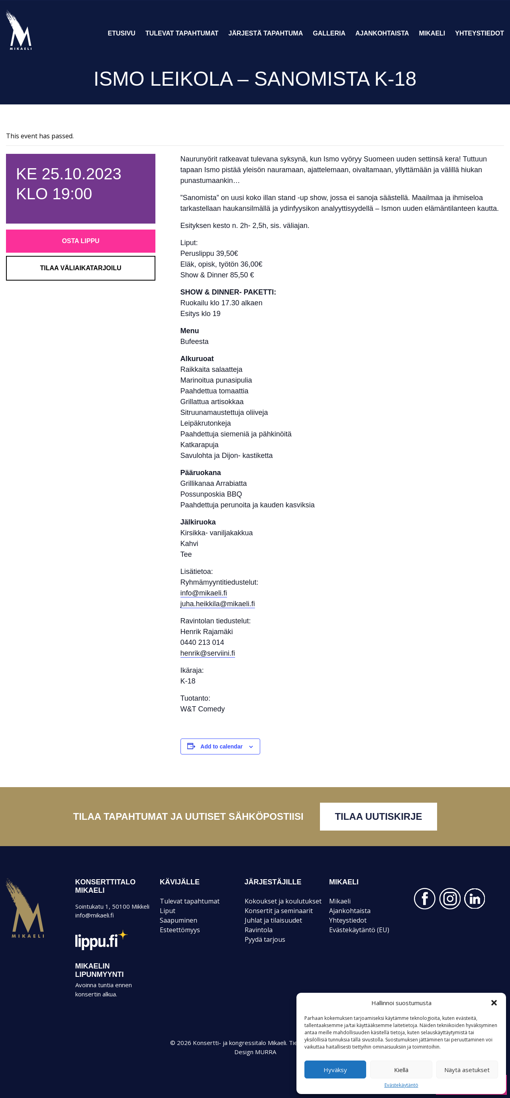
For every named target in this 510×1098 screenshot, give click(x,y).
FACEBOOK (424, 898)
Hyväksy (335, 1070)
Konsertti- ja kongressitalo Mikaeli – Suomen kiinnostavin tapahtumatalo (32, 49)
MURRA (265, 1052)
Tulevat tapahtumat (181, 33)
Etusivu (121, 33)
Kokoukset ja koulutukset (283, 901)
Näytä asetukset (467, 1070)
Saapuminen (178, 920)
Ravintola (259, 929)
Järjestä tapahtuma (265, 33)
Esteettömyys (180, 929)
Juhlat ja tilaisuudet (273, 920)
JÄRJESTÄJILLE (273, 882)
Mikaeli (432, 33)
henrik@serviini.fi (207, 653)
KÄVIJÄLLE (180, 882)
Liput (167, 910)
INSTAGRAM (450, 898)
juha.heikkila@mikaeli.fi (217, 604)
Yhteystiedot (479, 33)
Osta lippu (80, 241)
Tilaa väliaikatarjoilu (80, 268)
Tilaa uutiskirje (378, 816)
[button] (494, 1003)
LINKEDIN (475, 898)
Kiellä (401, 1070)
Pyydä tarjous (265, 939)
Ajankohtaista (382, 33)
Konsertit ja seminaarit (279, 910)
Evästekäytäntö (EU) (359, 929)
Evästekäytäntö (401, 1085)
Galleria (329, 33)
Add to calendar (221, 746)
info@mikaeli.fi (203, 593)
